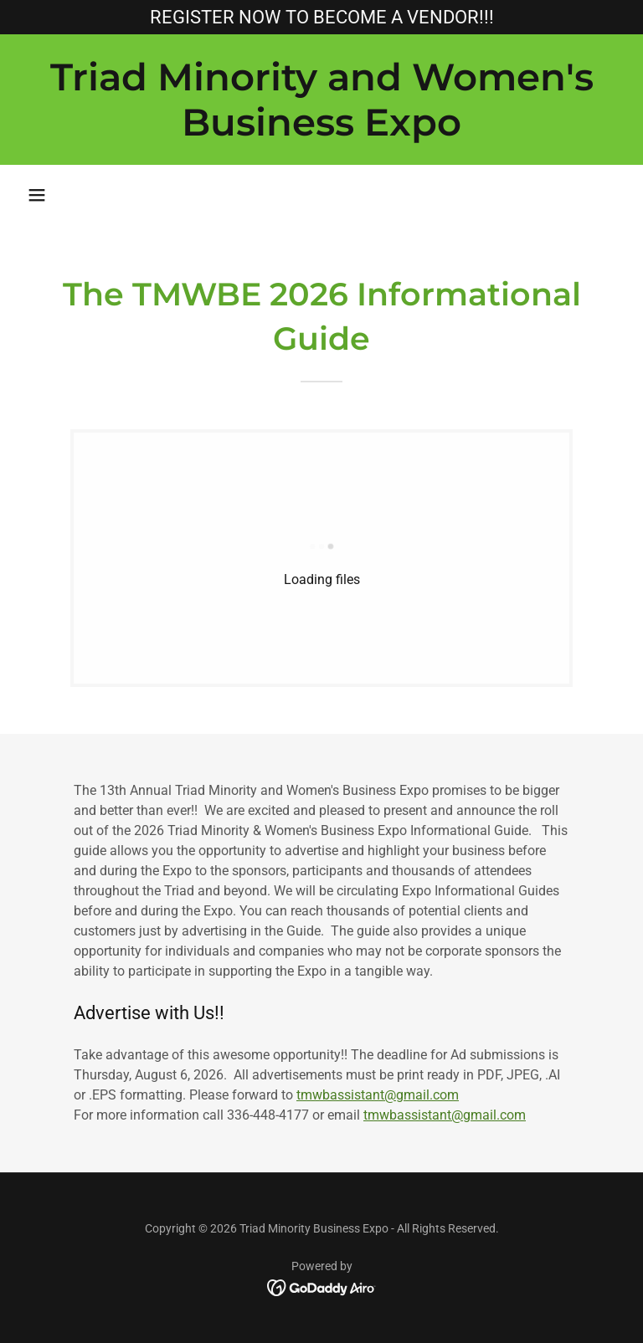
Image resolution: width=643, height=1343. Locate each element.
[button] (37, 195)
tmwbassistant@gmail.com (377, 1095)
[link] (321, 131)
